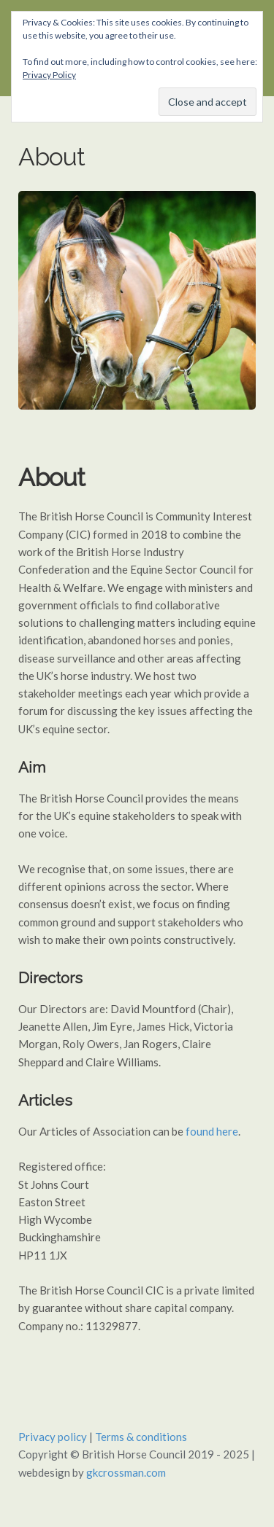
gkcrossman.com (126, 1472)
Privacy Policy (49, 74)
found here (212, 1131)
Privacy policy (52, 1436)
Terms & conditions (141, 1436)
